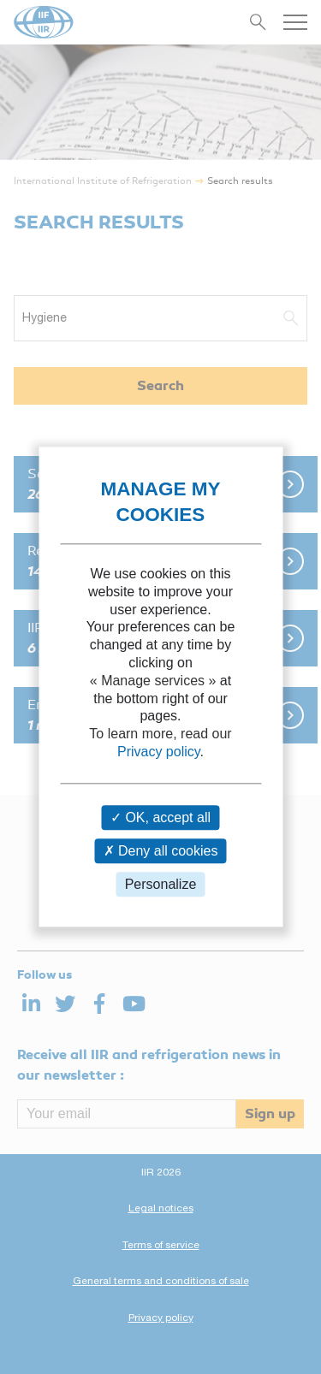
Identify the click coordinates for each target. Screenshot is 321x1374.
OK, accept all (160, 817)
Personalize (161, 884)
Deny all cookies (161, 851)
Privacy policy (158, 751)
